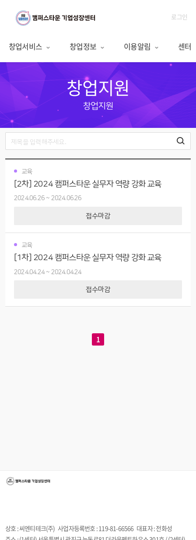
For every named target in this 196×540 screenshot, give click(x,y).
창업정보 (87, 46)
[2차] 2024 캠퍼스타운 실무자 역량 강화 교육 (87, 184)
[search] (98, 141)
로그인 (179, 16)
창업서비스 (30, 46)
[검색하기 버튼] (180, 141)
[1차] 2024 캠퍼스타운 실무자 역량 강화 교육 (87, 257)
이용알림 (141, 46)
